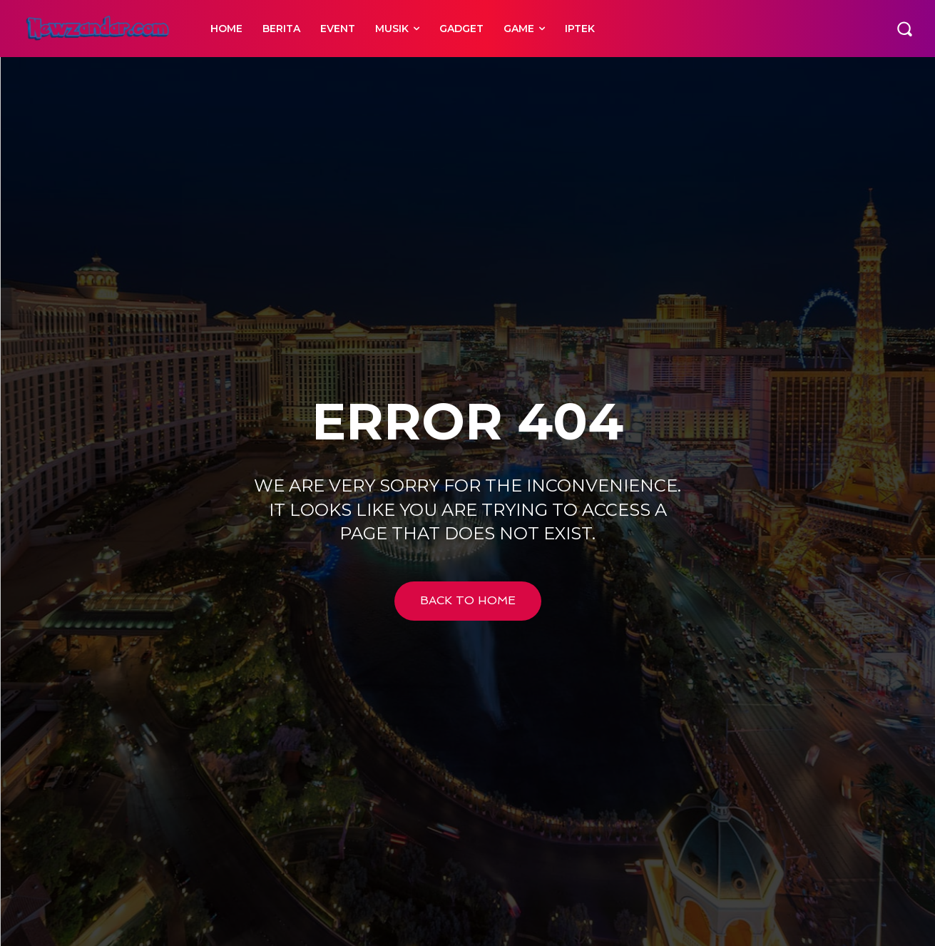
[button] (904, 28)
